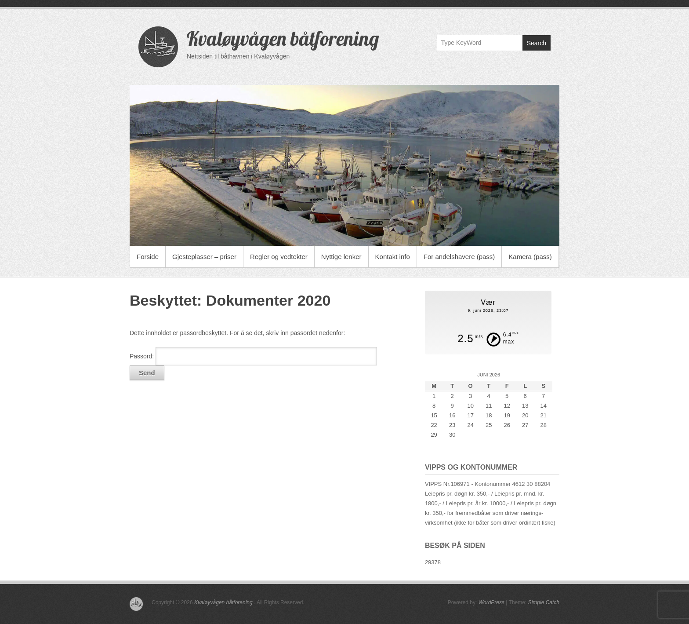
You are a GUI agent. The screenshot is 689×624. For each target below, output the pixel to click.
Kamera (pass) (529, 256)
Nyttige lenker (341, 256)
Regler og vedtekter (279, 256)
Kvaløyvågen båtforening (283, 38)
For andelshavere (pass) (459, 256)
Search (536, 43)
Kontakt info (392, 256)
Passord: (253, 356)
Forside (148, 256)
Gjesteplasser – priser (204, 256)
